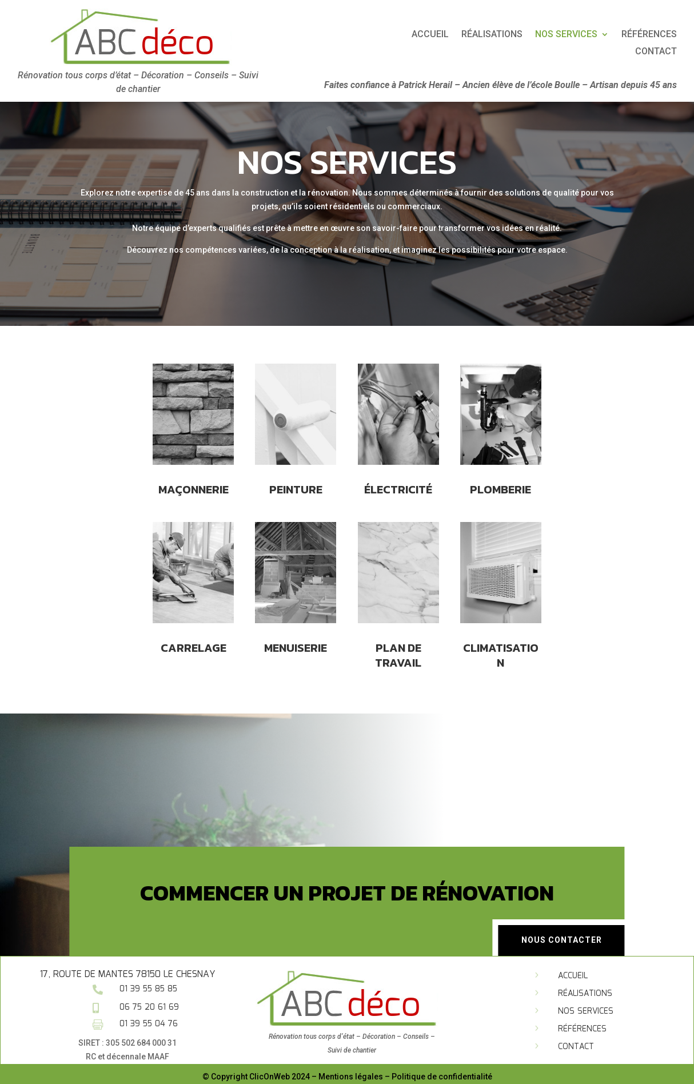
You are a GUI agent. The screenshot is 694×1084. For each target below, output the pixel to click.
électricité (398, 480)
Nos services (585, 1011)
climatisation (500, 628)
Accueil (546, 34)
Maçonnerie (193, 480)
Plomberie (501, 480)
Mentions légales (350, 1076)
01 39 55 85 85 (148, 989)
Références (582, 1029)
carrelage (193, 620)
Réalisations (608, 34)
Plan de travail (398, 628)
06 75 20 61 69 (149, 1007)
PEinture (295, 480)
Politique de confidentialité (442, 1076)
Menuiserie (296, 620)
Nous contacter (561, 939)
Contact (576, 1047)
